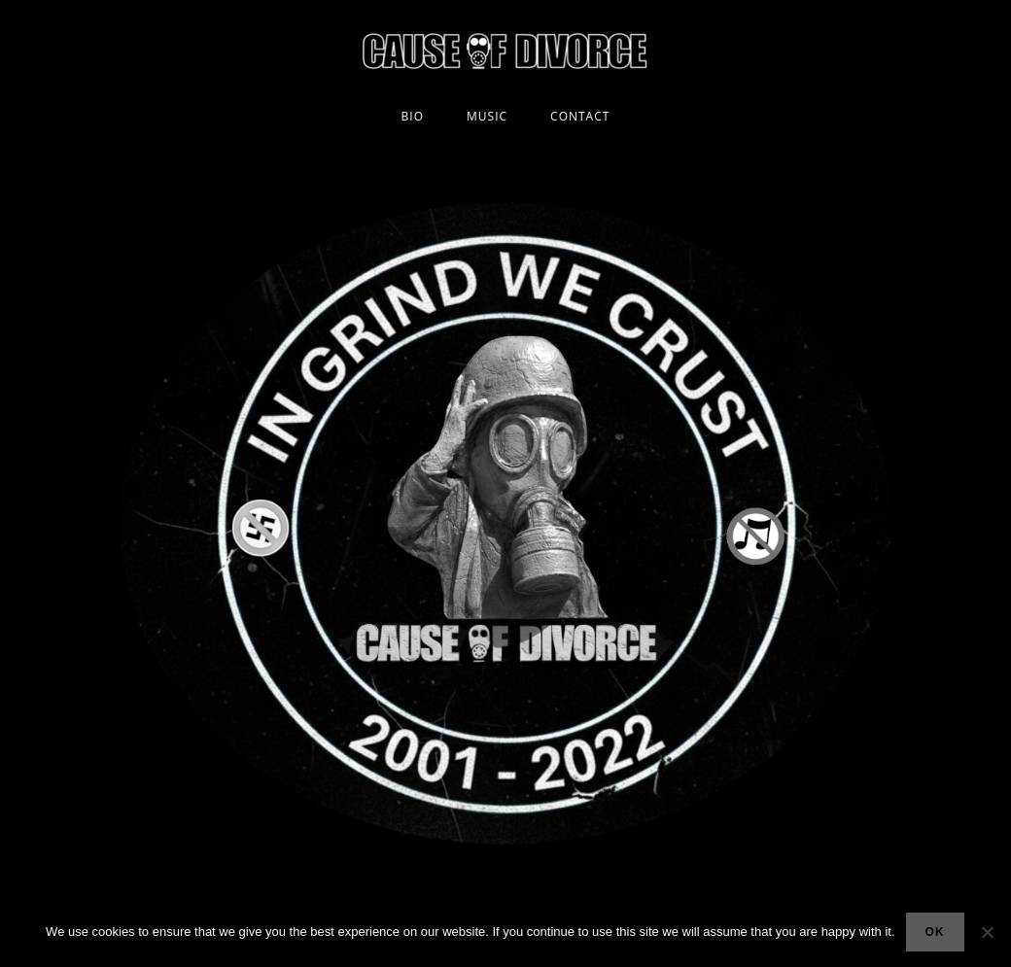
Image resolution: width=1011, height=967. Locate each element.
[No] (986, 932)
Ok (935, 932)
